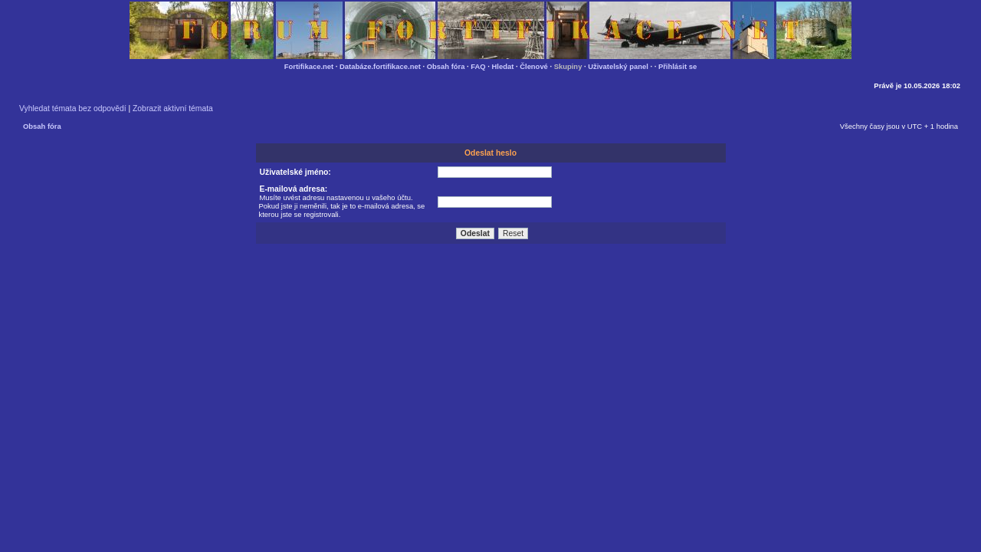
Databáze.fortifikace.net (380, 66)
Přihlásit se (677, 66)
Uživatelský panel (618, 66)
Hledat (503, 66)
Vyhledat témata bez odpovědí (72, 108)
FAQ (478, 66)
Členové (534, 66)
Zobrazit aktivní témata (173, 108)
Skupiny (568, 66)
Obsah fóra (446, 66)
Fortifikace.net (308, 66)
